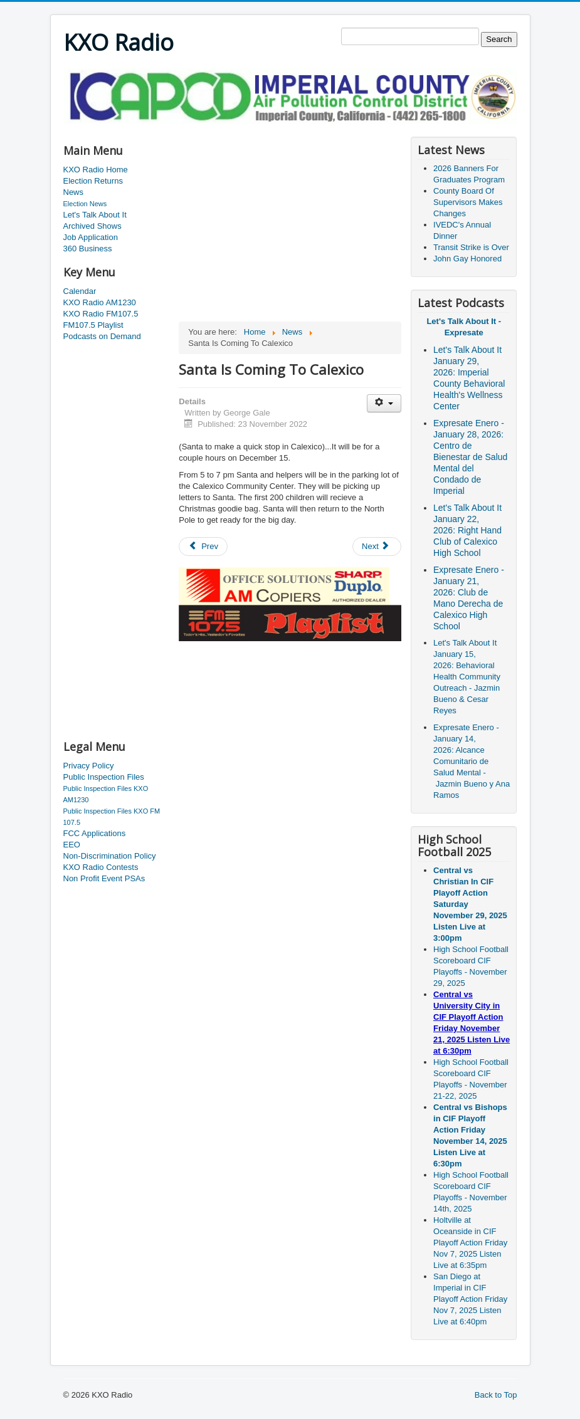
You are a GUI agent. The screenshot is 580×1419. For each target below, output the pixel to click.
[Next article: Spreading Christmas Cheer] (376, 546)
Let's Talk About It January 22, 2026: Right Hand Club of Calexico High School (467, 530)
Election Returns (93, 181)
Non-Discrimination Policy (109, 856)
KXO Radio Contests (101, 867)
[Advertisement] (291, 129)
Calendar (80, 291)
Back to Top (496, 1395)
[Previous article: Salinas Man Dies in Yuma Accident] (203, 546)
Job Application (90, 237)
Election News (85, 203)
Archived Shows (92, 226)
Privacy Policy (88, 765)
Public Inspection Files (103, 777)
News (73, 192)
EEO (71, 844)
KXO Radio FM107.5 (101, 313)
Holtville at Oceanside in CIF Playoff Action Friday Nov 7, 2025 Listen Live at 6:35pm (470, 1242)
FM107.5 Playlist (93, 325)
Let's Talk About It (95, 214)
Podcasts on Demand (102, 336)
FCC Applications (94, 833)
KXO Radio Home (95, 169)
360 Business (87, 248)
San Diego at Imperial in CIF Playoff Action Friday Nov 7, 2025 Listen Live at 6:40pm (470, 1299)
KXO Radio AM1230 (99, 302)
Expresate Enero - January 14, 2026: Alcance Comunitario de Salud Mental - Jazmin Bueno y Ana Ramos (471, 761)
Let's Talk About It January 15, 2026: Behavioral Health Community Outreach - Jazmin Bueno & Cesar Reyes (466, 676)
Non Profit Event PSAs (104, 878)
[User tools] (384, 403)
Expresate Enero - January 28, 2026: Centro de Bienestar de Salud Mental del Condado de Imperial (470, 457)
